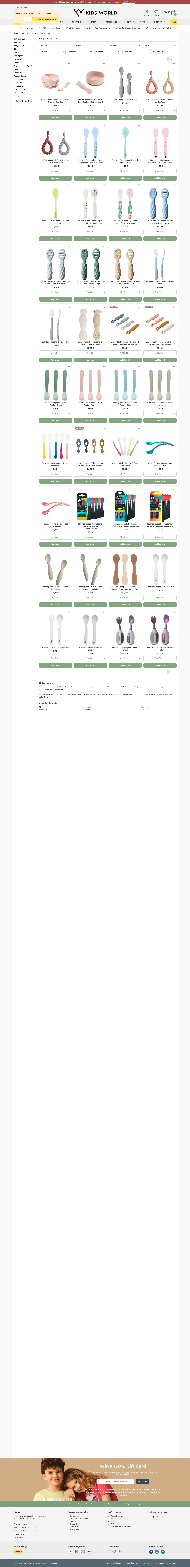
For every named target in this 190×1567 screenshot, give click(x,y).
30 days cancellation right (78, 28)
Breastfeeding (19, 59)
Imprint (139, 1563)
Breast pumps (19, 56)
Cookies (162, 1563)
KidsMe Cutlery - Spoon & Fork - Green (125, 649)
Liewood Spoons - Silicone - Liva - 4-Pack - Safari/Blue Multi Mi (90, 464)
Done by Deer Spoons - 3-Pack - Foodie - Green (55, 404)
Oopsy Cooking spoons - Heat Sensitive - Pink (56, 525)
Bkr (40, 707)
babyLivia (43, 710)
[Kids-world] (95, 13)
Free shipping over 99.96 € (158, 28)
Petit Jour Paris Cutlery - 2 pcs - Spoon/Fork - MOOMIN (125, 222)
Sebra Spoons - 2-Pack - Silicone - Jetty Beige (55, 588)
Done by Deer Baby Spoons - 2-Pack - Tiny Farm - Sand (90, 343)
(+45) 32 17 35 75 (26, 1519)
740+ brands (26, 28)
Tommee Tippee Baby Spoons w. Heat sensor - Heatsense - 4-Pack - (160, 525)
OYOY (144, 710)
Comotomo (85, 710)
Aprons (17, 42)
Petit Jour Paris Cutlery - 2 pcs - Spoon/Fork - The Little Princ (90, 222)
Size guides (74, 1530)
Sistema (145, 707)
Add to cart (55, 117)
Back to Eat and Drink (23, 101)
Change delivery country (45, 19)
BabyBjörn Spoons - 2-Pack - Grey (55, 342)
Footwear (78, 22)
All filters (157, 52)
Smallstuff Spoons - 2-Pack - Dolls (160, 587)
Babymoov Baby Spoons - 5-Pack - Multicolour (55, 464)
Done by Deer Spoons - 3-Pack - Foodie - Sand (160, 404)
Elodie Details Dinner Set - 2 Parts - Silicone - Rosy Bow (55, 101)
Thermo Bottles (20, 89)
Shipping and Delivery (79, 1519)
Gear (130, 22)
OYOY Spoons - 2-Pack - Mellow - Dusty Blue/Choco (55, 161)
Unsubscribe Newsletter (121, 1527)
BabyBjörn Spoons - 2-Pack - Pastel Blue (160, 283)
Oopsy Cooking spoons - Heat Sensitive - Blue (160, 464)
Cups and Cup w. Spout (23, 66)
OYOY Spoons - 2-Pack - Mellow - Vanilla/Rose (160, 101)
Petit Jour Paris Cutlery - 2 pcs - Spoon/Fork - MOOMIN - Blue (90, 161)
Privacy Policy (128, 1563)
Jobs (113, 1519)
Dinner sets (18, 73)
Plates (16, 96)
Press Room (116, 1521)
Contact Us (74, 1516)
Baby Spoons (46, 33)
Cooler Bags (18, 62)
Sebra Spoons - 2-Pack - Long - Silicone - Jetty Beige (90, 588)
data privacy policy (132, 1504)
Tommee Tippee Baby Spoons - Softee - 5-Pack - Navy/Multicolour (125, 525)
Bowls (16, 52)
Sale (174, 22)
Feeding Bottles (20, 76)
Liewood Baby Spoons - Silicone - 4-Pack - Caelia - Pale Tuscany (160, 343)
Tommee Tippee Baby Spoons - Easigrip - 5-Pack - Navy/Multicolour (90, 526)
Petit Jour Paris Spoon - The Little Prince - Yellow (55, 222)
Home (16, 33)
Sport (95, 22)
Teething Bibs (19, 86)
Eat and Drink (32, 33)
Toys (144, 22)
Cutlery (17, 69)
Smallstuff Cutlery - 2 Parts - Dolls (55, 648)
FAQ (112, 1524)
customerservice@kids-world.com (32, 1516)
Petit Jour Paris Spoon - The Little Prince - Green (125, 161)
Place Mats (18, 83)
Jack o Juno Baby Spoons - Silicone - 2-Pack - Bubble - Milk (125, 283)
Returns (73, 1521)
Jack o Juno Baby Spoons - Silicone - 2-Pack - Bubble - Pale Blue (160, 222)
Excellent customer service (128, 28)
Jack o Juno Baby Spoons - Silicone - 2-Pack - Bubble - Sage (90, 283)
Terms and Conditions (112, 1563)
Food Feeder (19, 79)
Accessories (113, 22)
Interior (159, 22)
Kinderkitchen (86, 707)
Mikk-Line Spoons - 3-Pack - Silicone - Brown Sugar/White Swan (125, 588)
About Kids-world (118, 1516)
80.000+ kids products (49, 28)
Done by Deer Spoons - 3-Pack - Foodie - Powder (90, 404)
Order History (75, 1524)
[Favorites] (69, 64)
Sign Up (142, 1481)
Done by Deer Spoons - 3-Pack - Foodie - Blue (125, 404)
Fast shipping (102, 28)
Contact (18, 1512)
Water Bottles (19, 93)
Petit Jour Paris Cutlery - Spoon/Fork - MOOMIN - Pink (160, 161)
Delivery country (150, 1563)
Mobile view (172, 1563)
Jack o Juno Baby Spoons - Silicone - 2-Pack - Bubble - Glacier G (55, 283)
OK (27, 19)
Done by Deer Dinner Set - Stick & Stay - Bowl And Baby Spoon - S (90, 101)
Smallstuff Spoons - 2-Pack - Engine (90, 649)
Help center (74, 1527)
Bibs (15, 49)
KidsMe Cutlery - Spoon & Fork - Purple (160, 649)
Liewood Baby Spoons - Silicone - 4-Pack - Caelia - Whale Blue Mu (125, 343)
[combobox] (55, 110)
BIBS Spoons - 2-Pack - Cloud (125, 100)
